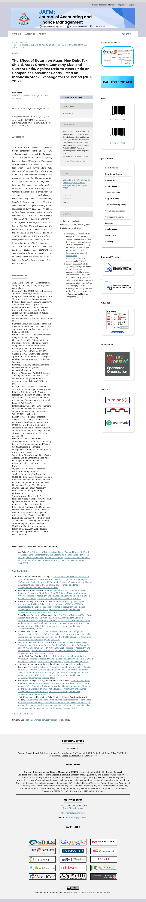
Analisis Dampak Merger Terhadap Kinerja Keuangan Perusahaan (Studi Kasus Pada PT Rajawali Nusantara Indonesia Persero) (52, 593)
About (42, 34)
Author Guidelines (112, 192)
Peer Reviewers (111, 168)
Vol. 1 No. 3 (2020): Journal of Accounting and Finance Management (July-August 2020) (50, 46)
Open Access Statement (115, 211)
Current (16, 34)
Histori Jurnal (111, 235)
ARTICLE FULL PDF (73, 97)
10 (28, 713)
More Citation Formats (75, 161)
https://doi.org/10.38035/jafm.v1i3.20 (33, 108)
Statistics (109, 223)
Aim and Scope (111, 180)
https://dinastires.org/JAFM (73, 813)
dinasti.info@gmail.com (76, 817)
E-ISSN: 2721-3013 (117, 120)
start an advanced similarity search (41, 720)
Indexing (109, 241)
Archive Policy (111, 229)
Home (15, 42)
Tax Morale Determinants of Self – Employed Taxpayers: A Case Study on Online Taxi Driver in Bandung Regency (50, 632)
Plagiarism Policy (112, 198)
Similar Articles (20, 571)
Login (131, 5)
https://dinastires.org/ (73, 808)
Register (122, 5)
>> (32, 713)
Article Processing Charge (115, 205)
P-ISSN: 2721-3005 (117, 143)
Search (127, 34)
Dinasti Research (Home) (103, 5)
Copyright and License (114, 217)
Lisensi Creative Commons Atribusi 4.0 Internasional (86, 892)
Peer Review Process (113, 174)
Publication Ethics (112, 186)
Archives (30, 34)
